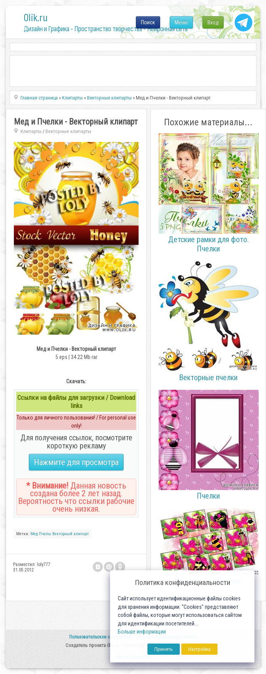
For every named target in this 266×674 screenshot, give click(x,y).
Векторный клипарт (70, 533)
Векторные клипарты (68, 131)
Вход (213, 22)
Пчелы (45, 533)
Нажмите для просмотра (76, 462)
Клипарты (31, 131)
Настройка (199, 649)
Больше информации (142, 632)
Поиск (148, 22)
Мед (34, 533)
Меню (181, 22)
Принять (163, 649)
